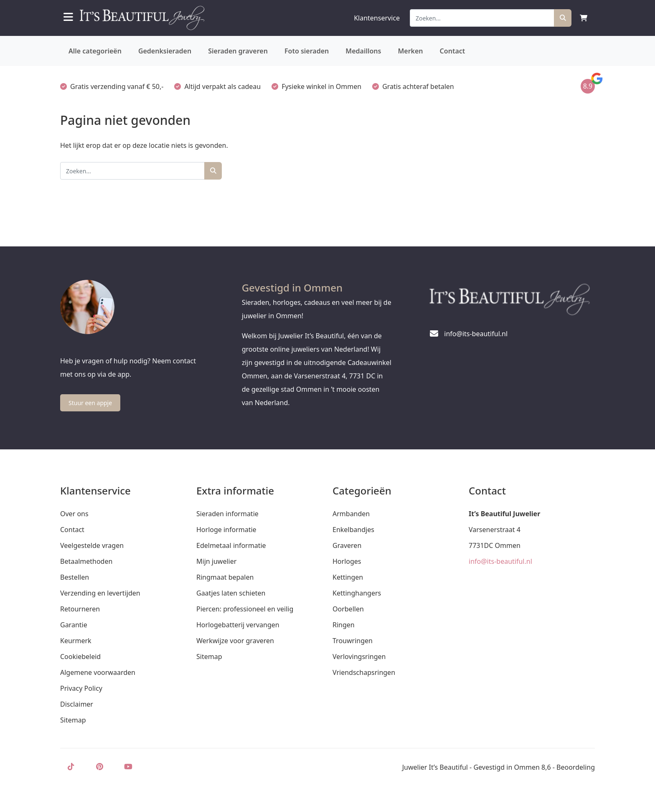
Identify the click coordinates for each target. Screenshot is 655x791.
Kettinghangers (357, 593)
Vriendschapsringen (364, 672)
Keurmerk (75, 640)
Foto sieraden (306, 51)
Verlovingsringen (359, 656)
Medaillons (363, 51)
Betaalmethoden (86, 561)
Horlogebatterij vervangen (237, 624)
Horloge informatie (226, 529)
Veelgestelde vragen (92, 545)
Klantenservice (377, 18)
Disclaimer (76, 704)
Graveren (347, 545)
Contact (452, 51)
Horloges (347, 561)
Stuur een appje (90, 403)
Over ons (74, 513)
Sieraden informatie (227, 513)
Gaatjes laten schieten (230, 593)
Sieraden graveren (238, 51)
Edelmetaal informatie (231, 545)
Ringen (344, 624)
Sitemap (73, 720)
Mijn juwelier (216, 561)
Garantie (73, 624)
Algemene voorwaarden (97, 672)
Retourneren (80, 609)
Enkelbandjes (353, 529)
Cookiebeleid (80, 656)
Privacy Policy (81, 688)
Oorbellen (348, 609)
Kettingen (348, 577)
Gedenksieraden (164, 51)
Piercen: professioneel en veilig (244, 609)
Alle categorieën (95, 51)
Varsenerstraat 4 (494, 529)
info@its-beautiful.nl (500, 561)
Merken (410, 51)
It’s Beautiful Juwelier (504, 513)
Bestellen (74, 577)
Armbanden (351, 513)
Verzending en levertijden (100, 593)
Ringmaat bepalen (225, 577)
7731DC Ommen (494, 545)
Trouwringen (353, 640)
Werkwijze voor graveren (235, 640)
